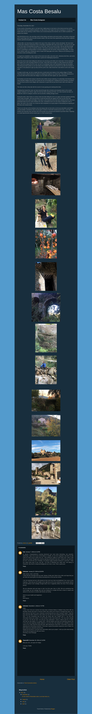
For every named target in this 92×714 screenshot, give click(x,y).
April (23, 704)
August (24, 699)
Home (42, 679)
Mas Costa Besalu (39, 11)
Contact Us (22, 20)
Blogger (53, 709)
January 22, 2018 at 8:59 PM (36, 571)
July (23, 701)
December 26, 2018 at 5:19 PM (37, 640)
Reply (24, 566)
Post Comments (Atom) (30, 683)
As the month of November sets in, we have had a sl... (36, 696)
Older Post (71, 679)
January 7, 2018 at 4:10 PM (33, 552)
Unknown (25, 571)
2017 (22, 692)
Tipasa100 (26, 640)
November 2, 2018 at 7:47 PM (36, 606)
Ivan (24, 552)
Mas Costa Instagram (37, 20)
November (25, 694)
